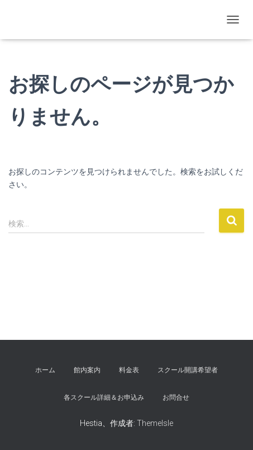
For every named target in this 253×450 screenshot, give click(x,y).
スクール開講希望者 (187, 370)
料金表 (129, 370)
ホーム (45, 370)
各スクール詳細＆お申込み (104, 397)
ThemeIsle (155, 423)
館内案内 (87, 370)
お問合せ (176, 397)
